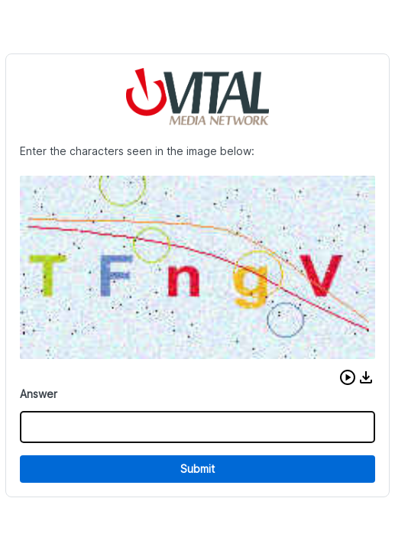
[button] (347, 377)
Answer (38, 393)
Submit (197, 468)
